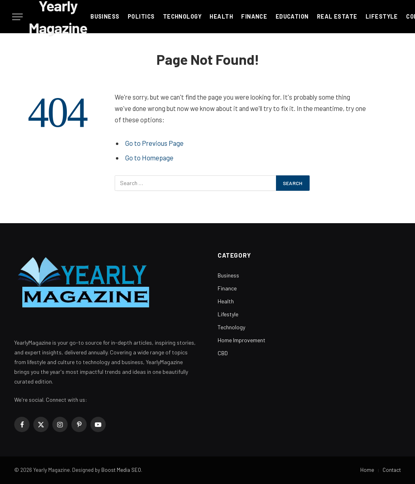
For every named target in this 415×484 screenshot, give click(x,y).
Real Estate (337, 16)
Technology (182, 16)
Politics (141, 16)
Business (104, 16)
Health (221, 16)
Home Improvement (241, 340)
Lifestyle (382, 16)
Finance (254, 16)
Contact (392, 470)
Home (367, 470)
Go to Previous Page (154, 143)
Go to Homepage (149, 158)
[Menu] (17, 17)
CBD (223, 353)
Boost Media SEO (121, 470)
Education (292, 16)
